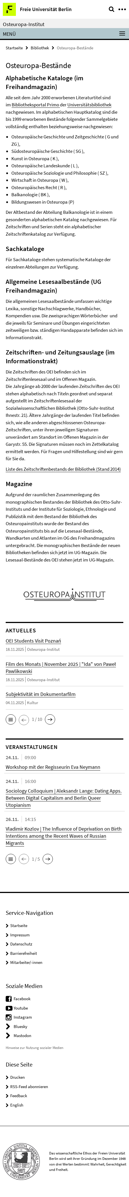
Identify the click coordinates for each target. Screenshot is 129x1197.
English (16, 1105)
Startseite (14, 47)
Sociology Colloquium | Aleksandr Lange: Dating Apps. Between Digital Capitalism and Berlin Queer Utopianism (64, 798)
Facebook (22, 998)
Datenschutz (21, 944)
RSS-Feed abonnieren (29, 1086)
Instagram (23, 1017)
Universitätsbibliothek (89, 105)
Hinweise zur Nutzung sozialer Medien (34, 1047)
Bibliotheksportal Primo (35, 105)
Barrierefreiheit (23, 953)
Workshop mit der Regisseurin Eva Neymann (53, 767)
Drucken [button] (17, 1077)
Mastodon (22, 1035)
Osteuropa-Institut (23, 24)
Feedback (18, 1095)
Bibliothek (40, 47)
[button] (11, 719)
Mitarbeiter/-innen (26, 962)
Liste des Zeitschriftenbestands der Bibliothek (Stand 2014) (63, 469)
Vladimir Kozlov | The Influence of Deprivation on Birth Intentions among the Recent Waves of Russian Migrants (64, 836)
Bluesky (20, 1026)
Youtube (21, 1008)
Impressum (20, 935)
